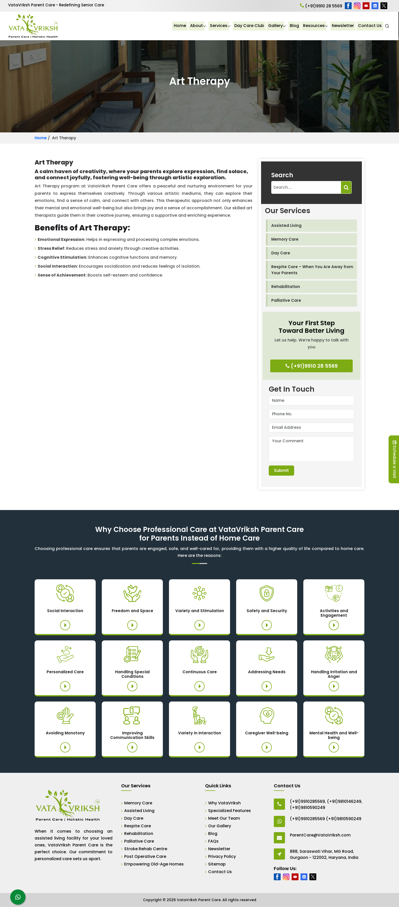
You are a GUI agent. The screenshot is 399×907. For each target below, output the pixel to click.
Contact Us (370, 26)
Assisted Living (286, 225)
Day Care (280, 253)
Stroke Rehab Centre (145, 849)
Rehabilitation (285, 286)
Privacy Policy (222, 856)
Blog (295, 26)
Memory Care (284, 239)
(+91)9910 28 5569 (321, 6)
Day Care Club (250, 26)
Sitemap (217, 864)
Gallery (276, 26)
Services (219, 26)
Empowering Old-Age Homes (154, 864)
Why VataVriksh (224, 803)
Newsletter (343, 26)
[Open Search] (387, 26)
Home (180, 26)
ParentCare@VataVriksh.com (320, 835)
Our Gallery (219, 826)
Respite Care (137, 826)
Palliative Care (286, 300)
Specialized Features (229, 811)
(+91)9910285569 (307, 801)
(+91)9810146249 (344, 801)
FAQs (213, 841)
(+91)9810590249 (307, 807)
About (197, 26)
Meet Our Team (224, 818)
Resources (314, 26)
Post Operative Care (145, 856)
